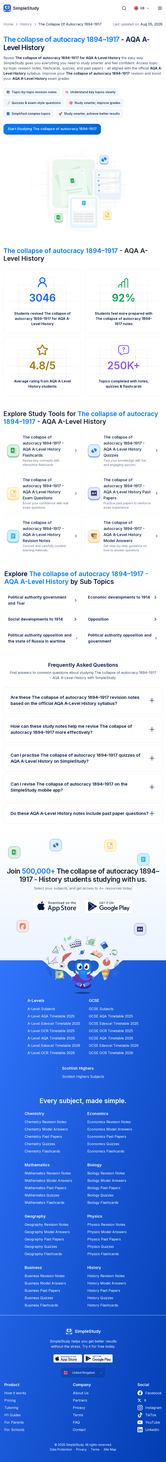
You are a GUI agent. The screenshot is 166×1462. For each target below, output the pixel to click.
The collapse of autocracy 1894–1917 (70, 24)
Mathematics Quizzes (42, 1195)
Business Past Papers (42, 1290)
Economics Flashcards (105, 1151)
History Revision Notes (106, 1276)
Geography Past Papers (44, 1239)
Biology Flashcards (102, 1202)
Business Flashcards (41, 1305)
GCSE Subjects (101, 1009)
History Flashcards (102, 1305)
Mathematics (37, 1165)
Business (33, 1267)
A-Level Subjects (41, 1009)
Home (8, 24)
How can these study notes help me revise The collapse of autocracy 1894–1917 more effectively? (83, 729)
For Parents (14, 1422)
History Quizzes (100, 1298)
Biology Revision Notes (106, 1173)
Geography (35, 1216)
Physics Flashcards (103, 1254)
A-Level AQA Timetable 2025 (51, 1016)
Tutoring (11, 1407)
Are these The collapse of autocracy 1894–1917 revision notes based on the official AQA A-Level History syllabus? (83, 700)
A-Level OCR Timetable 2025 (51, 1031)
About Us (81, 1393)
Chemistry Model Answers (46, 1129)
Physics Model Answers (107, 1232)
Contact (79, 1429)
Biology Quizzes (100, 1195)
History (26, 24)
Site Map (110, 1449)
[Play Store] (108, 906)
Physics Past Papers (104, 1239)
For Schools (14, 1429)
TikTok (146, 1415)
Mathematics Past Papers (45, 1188)
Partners (80, 1400)
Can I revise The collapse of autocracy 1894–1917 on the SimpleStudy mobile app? (83, 787)
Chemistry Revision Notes (46, 1122)
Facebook (149, 1393)
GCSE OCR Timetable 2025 (111, 1031)
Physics (94, 1216)
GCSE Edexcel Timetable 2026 (114, 1045)
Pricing (10, 1400)
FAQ (76, 1422)
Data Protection (61, 1449)
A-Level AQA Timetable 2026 (51, 1038)
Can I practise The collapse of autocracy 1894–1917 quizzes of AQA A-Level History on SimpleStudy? (83, 758)
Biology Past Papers (103, 1188)
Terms (78, 1415)
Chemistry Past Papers (43, 1136)
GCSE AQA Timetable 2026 (111, 1038)
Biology (94, 1165)
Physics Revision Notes (106, 1224)
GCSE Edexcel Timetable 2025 (113, 1023)
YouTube (148, 1422)
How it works (15, 1393)
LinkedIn (148, 1429)
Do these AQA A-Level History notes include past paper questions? (83, 813)
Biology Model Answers (106, 1180)
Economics (97, 1113)
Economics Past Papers (106, 1136)
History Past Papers (103, 1290)
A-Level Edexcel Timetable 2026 (53, 1045)
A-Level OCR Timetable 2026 (51, 1053)
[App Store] (57, 906)
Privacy (79, 1407)
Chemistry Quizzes (40, 1144)
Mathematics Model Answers (48, 1180)
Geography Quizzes (41, 1246)
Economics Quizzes (103, 1144)
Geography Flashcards (43, 1254)
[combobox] (142, 8)
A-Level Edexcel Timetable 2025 (53, 1023)
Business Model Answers (45, 1283)
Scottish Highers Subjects (83, 1076)
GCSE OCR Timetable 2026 (111, 1053)
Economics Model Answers (109, 1129)
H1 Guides (12, 1415)
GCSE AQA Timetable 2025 (111, 1016)
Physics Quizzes (100, 1246)
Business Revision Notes (45, 1276)
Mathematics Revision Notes (48, 1173)
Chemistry (34, 1113)
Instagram (149, 1407)
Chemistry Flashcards (42, 1151)
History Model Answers (106, 1283)
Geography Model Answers (47, 1232)
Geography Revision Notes (47, 1224)
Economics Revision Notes (109, 1122)
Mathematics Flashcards (44, 1202)
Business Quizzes (39, 1298)
